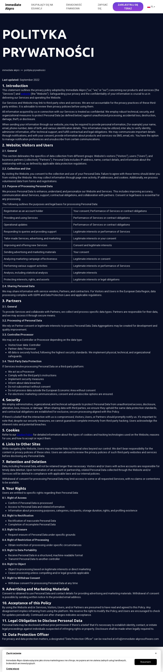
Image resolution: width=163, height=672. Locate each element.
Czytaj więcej (12, 669)
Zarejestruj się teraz (128, 6)
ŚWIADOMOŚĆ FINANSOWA (74, 6)
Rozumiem (145, 662)
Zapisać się (103, 6)
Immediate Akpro (11, 70)
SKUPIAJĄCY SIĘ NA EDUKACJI (42, 6)
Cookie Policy (25, 434)
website (25, 93)
